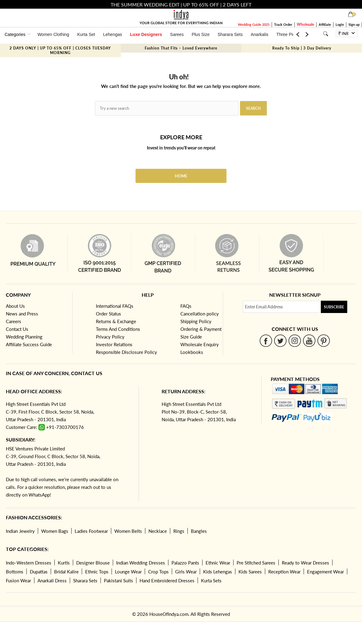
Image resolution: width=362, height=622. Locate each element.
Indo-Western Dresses (28, 562)
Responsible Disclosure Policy (126, 352)
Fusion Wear (18, 580)
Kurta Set (86, 34)
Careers (13, 321)
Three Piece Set (291, 34)
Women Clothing (53, 34)
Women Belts (128, 531)
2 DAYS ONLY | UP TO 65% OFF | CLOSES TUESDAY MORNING (60, 50)
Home (181, 175)
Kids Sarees (250, 571)
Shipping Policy (195, 321)
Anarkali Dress (52, 580)
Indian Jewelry (20, 531)
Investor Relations (114, 344)
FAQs (185, 306)
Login (340, 24)
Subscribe (334, 307)
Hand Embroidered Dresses (167, 580)
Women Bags (54, 531)
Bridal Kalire (66, 571)
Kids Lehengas (217, 571)
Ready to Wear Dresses (305, 562)
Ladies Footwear (91, 531)
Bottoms (14, 571)
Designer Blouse (93, 562)
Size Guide (191, 336)
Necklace (157, 531)
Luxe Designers (146, 34)
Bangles (199, 531)
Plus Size (201, 34)
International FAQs (114, 306)
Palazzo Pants (185, 562)
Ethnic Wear (218, 562)
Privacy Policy (110, 336)
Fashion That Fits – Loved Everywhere (181, 48)
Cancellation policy (199, 313)
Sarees (176, 34)
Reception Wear (284, 571)
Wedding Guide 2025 (254, 24)
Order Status (108, 313)
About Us (15, 306)
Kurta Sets (211, 580)
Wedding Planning (24, 336)
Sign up (354, 24)
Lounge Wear (128, 571)
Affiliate (325, 24)
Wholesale (305, 24)
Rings (178, 531)
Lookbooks (191, 352)
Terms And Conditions (118, 329)
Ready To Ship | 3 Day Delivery (301, 48)
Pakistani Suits (118, 580)
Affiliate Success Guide (29, 344)
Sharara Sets (230, 34)
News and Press (22, 313)
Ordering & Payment (201, 329)
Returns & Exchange (116, 321)
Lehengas (112, 34)
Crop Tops (158, 571)
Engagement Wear (325, 571)
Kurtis (64, 562)
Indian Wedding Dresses (140, 562)
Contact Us (17, 329)
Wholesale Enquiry (199, 344)
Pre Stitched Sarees (256, 562)
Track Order (283, 24)
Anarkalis (260, 34)
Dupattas (39, 571)
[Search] (325, 33)
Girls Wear (186, 571)
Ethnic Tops (96, 571)
